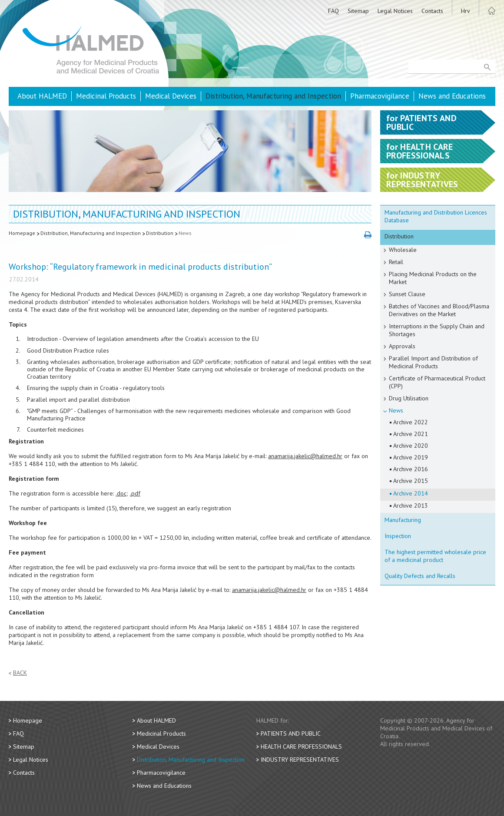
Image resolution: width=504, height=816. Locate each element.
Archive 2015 (410, 481)
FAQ (333, 11)
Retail (396, 262)
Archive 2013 (410, 505)
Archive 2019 (410, 457)
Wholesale (403, 250)
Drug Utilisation (408, 398)
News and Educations (452, 96)
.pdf (135, 493)
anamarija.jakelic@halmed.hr (305, 456)
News (185, 233)
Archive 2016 (410, 469)
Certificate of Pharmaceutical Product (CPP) (437, 382)
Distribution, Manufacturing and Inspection (273, 96)
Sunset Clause (407, 294)
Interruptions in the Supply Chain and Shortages (436, 330)
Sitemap (358, 11)
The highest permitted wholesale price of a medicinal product (435, 556)
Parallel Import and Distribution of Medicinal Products (433, 362)
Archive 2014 (410, 493)
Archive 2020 (410, 445)
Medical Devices (170, 96)
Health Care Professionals (301, 746)
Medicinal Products (106, 96)
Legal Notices (395, 11)
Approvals (402, 346)
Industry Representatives (300, 759)
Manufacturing (403, 520)
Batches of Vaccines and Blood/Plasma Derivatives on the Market (439, 310)
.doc (121, 493)
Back (20, 673)
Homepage (22, 233)
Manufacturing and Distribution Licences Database (436, 216)
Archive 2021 (410, 434)
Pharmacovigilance (379, 96)
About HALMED (42, 96)
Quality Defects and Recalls (420, 576)
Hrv (465, 11)
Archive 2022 (410, 422)
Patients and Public (291, 733)
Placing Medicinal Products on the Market (433, 278)
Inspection (398, 536)
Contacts (432, 11)
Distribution (159, 233)
